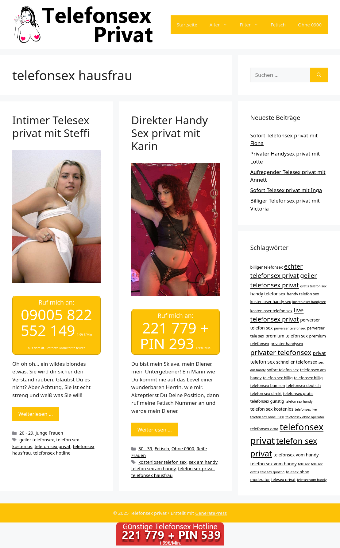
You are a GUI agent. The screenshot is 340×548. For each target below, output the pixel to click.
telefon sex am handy (153, 468)
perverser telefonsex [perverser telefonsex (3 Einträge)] (290, 328)
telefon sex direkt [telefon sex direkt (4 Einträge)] (266, 393)
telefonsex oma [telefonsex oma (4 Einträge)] (264, 429)
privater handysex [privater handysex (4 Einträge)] (287, 343)
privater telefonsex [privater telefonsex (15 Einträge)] (280, 352)
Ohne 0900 (310, 25)
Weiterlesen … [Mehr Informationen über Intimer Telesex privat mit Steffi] (35, 413)
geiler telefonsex (36, 440)
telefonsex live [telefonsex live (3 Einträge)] (306, 409)
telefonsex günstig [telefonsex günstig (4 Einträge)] (267, 401)
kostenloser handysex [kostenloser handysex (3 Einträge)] (309, 302)
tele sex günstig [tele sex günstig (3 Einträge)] (272, 472)
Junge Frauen (49, 433)
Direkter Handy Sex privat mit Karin (169, 133)
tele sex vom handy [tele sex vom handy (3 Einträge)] (311, 480)
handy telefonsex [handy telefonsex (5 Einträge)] (268, 294)
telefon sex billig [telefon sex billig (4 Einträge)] (278, 377)
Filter (252, 24)
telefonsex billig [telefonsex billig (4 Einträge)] (308, 377)
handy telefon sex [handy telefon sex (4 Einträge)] (303, 294)
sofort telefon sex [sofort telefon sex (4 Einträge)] (283, 370)
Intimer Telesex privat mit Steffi (51, 126)
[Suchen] (319, 75)
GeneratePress (211, 513)
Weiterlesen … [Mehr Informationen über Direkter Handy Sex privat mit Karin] (154, 429)
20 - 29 (26, 433)
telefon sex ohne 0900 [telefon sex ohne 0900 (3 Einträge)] (267, 417)
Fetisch (278, 25)
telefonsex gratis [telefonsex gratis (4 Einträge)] (298, 393)
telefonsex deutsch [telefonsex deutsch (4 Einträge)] (303, 385)
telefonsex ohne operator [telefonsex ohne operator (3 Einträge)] (304, 417)
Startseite (187, 25)
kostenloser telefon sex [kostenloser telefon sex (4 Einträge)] (271, 310)
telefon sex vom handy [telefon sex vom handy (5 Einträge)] (273, 464)
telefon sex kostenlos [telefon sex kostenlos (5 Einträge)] (272, 409)
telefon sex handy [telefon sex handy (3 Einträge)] (299, 401)
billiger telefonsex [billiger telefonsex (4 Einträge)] (266, 267)
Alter (222, 24)
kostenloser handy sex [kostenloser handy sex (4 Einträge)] (270, 301)
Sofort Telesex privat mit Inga (286, 190)
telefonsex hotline (51, 453)
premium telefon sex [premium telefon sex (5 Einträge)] (286, 336)
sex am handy (203, 462)
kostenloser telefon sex (162, 462)
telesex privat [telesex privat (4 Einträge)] (283, 479)
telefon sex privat (53, 446)
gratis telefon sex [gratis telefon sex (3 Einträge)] (313, 286)
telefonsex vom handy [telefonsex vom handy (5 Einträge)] (296, 455)
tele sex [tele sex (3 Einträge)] (304, 464)
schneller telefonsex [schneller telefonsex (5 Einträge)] (296, 362)
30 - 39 (145, 448)
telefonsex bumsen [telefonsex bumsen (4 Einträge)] (267, 385)
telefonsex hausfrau (152, 475)
